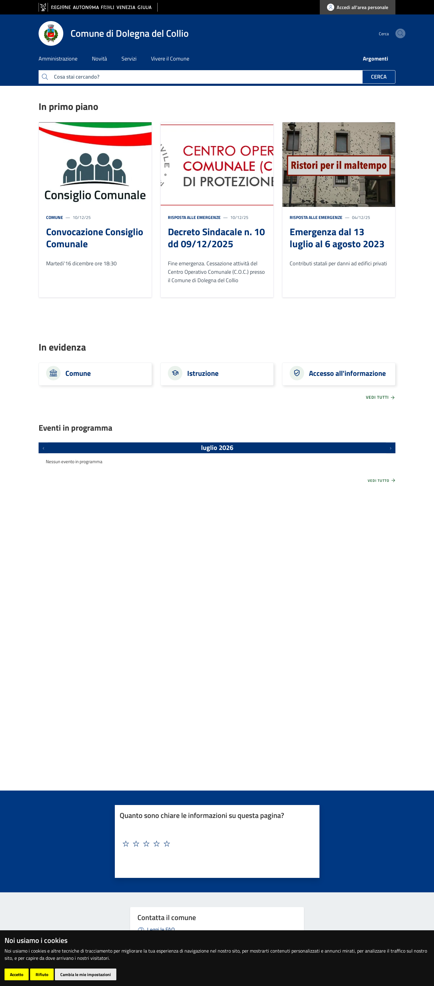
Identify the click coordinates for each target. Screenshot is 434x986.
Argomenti (375, 59)
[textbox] (214, 844)
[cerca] (388, 33)
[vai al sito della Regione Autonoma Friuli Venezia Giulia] (98, 7)
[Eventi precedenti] (43, 447)
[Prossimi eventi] (390, 447)
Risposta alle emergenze (194, 217)
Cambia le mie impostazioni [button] (85, 974)
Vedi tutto (382, 480)
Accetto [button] (16, 974)
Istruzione (203, 373)
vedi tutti (380, 397)
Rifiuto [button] (42, 974)
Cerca (379, 77)
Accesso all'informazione (347, 373)
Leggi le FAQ (161, 929)
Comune (54, 217)
